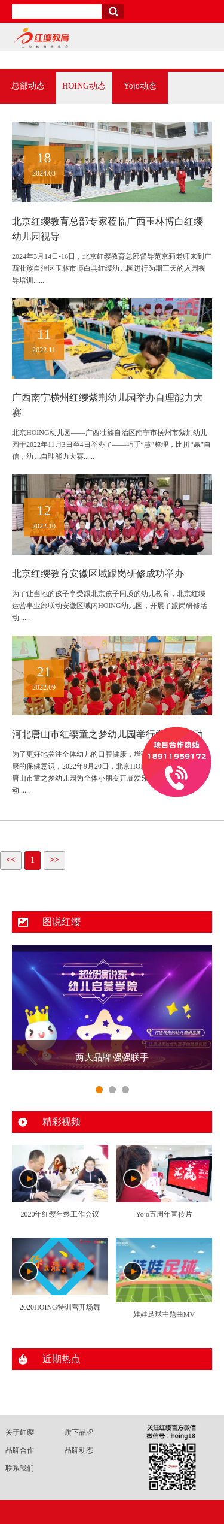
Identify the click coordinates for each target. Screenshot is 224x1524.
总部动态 (28, 85)
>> (54, 859)
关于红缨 (19, 1432)
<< (11, 859)
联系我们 (19, 1468)
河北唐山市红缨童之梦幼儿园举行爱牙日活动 (107, 734)
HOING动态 (84, 85)
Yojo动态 (140, 85)
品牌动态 (79, 1450)
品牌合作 (19, 1450)
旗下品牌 (79, 1432)
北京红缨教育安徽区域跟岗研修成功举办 (98, 574)
